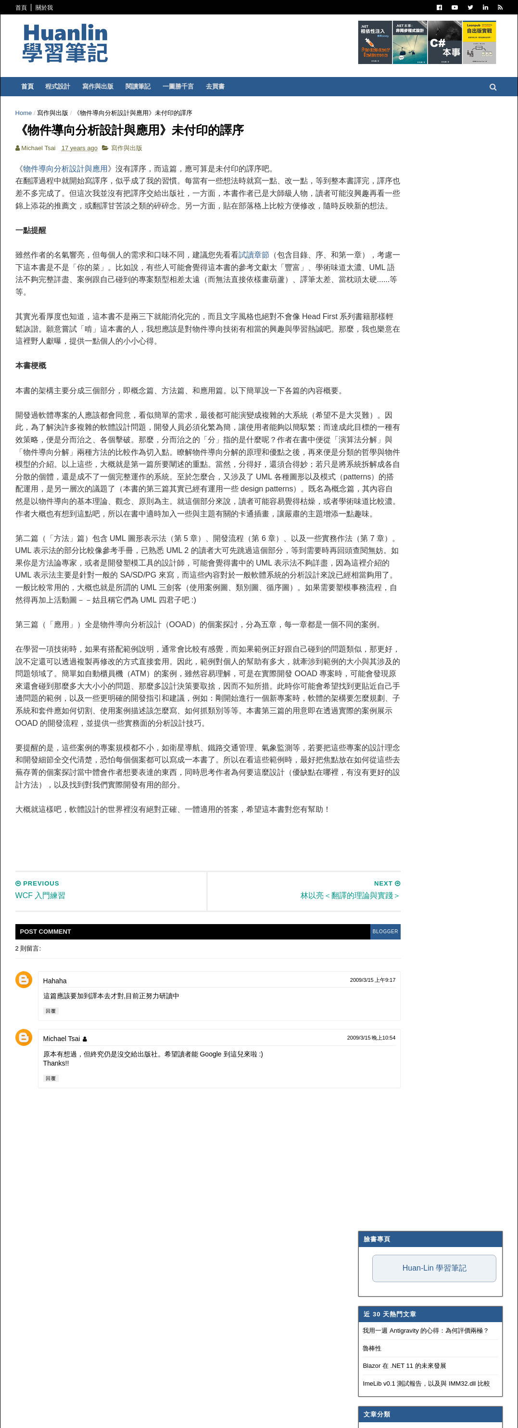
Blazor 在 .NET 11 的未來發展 (391, 242)
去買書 (228, 86)
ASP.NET (372, 333)
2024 (368, 697)
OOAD (368, 510)
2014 (368, 813)
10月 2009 (382, 905)
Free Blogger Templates (170, 1414)
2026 (368, 674)
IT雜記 (368, 392)
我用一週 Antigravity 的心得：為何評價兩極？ (413, 207)
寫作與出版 (110, 86)
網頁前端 (371, 499)
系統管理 (371, 487)
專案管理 (371, 605)
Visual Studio (382, 380)
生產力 (368, 617)
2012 (368, 836)
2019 (368, 755)
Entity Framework (390, 534)
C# (363, 321)
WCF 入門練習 (386, 1030)
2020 (368, 744)
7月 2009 (380, 939)
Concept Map (381, 582)
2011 (368, 848)
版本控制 (371, 428)
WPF (366, 569)
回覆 (64, 1178)
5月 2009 (380, 962)
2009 (368, 871)
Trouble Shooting (389, 463)
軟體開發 (371, 416)
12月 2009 (382, 881)
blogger (305, 1099)
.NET (366, 309)
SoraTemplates (78, 1414)
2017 (368, 779)
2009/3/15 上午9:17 (296, 1147)
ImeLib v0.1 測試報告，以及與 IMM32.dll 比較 (413, 260)
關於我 (57, 7)
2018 (368, 767)
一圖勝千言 (191, 86)
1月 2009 (380, 1130)
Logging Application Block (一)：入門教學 (423, 1092)
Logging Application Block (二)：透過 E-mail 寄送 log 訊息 (421, 1076)
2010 (368, 859)
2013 (368, 825)
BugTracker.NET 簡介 (396, 1103)
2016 (368, 790)
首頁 (34, 7)
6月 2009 (380, 951)
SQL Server (378, 558)
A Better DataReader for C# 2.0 (409, 996)
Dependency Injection (396, 440)
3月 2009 (380, 986)
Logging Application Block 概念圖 (411, 1042)
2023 (368, 709)
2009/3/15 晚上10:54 (294, 1205)
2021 (368, 732)
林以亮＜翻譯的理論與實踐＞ (406, 1007)
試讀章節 (267, 274)
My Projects (380, 594)
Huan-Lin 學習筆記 (422, 145)
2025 (368, 686)
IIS (363, 546)
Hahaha (68, 1148)
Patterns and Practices (399, 368)
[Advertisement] (203, 1004)
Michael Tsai (74, 1206)
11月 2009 (382, 893)
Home (36, 112)
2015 (368, 802)
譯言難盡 (371, 404)
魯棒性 (359, 225)
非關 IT (369, 629)
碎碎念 (368, 451)
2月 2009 (380, 1118)
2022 (368, 720)
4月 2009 (380, 974)
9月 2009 (380, 916)
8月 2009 (380, 928)
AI (362, 522)
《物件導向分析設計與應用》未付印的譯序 (425, 1019)
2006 (368, 1168)
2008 (368, 1144)
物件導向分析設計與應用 (78, 176)
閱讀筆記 (151, 86)
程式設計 (70, 86)
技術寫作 (371, 475)
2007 (368, 1156)
